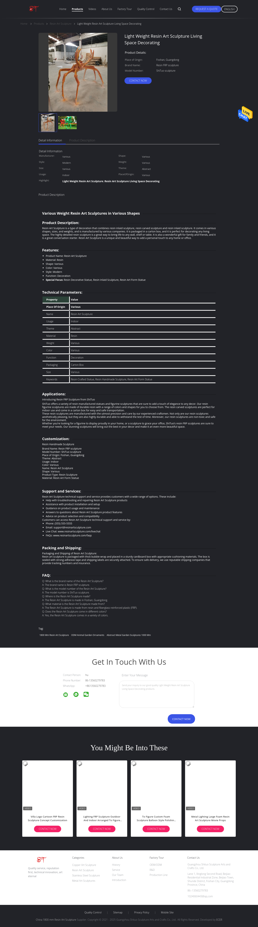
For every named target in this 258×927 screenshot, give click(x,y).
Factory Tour (125, 9)
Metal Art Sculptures (83, 880)
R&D (152, 870)
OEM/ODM (156, 864)
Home (62, 9)
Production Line (159, 875)
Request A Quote (207, 9)
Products (77, 9)
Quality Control (145, 9)
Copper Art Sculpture (84, 865)
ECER (219, 919)
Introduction (119, 880)
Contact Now (138, 80)
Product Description (82, 140)
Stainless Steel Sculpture (86, 875)
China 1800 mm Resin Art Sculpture (56, 919)
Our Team (117, 875)
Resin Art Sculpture (83, 870)
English (229, 9)
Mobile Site (167, 912)
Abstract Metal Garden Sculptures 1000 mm (129, 635)
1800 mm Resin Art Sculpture (54, 635)
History (116, 864)
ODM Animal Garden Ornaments (87, 635)
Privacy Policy (141, 912)
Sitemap (117, 912)
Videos (92, 9)
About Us (106, 9)
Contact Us (166, 9)
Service (116, 870)
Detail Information (50, 140)
